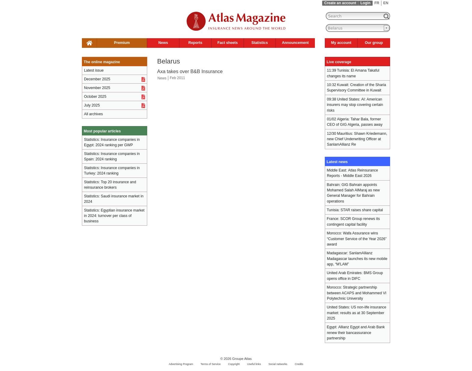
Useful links (254, 364)
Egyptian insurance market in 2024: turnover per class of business (114, 215)
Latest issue (94, 70)
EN (385, 3)
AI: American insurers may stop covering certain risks (355, 105)
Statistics (259, 43)
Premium (122, 43)
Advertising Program (181, 364)
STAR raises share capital (361, 210)
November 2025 (97, 88)
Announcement (295, 43)
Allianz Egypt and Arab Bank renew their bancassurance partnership (356, 332)
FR (376, 3)
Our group (374, 43)
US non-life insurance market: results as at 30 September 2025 (356, 312)
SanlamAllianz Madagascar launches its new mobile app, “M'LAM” (357, 258)
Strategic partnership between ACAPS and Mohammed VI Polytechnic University (356, 293)
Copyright (234, 364)
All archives (93, 114)
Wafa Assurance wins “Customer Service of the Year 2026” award (357, 238)
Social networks (278, 364)
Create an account (340, 3)
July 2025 (92, 105)
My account (341, 43)
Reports (195, 43)
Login (365, 3)
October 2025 (95, 96)
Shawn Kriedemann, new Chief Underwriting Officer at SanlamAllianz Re (357, 139)
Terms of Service (210, 364)
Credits (299, 364)
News (163, 43)
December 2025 (97, 79)
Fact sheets (227, 43)
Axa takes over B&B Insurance (190, 71)
